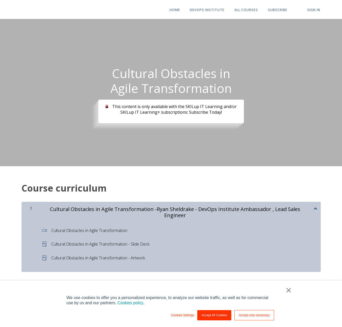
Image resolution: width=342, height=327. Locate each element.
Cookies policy (131, 303)
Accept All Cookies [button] (214, 315)
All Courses (249, 9)
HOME (178, 9)
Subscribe (279, 9)
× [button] (289, 290)
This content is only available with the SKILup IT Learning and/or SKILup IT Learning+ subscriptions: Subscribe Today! (174, 109)
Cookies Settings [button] (182, 315)
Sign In (314, 9)
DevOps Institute (210, 9)
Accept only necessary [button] (254, 315)
